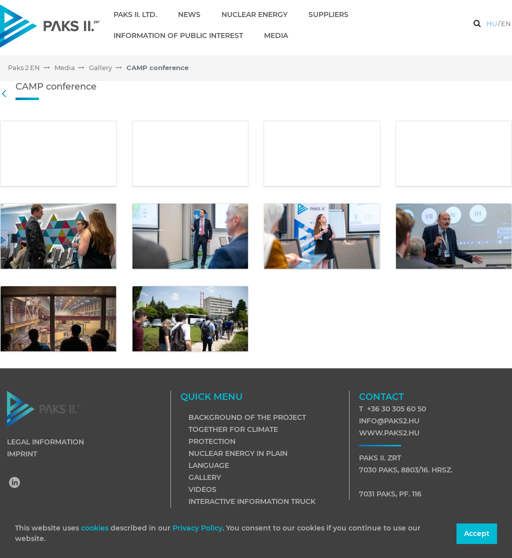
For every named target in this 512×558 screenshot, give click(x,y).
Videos (202, 489)
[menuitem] (139, 14)
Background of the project (247, 417)
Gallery (204, 477)
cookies (95, 527)
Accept (477, 533)
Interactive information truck (252, 501)
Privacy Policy (197, 527)
